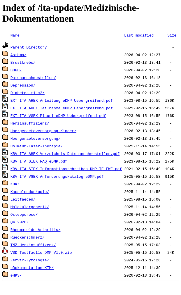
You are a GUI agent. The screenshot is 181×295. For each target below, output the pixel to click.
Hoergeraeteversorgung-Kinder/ (43, 130)
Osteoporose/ (24, 214)
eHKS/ (16, 275)
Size (171, 35)
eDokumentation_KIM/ (32, 267)
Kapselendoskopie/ (29, 191)
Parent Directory (28, 47)
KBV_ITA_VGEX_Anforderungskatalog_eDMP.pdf (57, 176)
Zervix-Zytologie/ (29, 260)
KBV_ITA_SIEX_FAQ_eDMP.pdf (38, 161)
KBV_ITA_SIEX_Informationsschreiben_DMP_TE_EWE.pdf (66, 168)
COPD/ (16, 70)
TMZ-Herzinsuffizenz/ (33, 244)
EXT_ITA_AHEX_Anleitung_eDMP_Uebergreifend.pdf (61, 100)
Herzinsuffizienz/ (29, 123)
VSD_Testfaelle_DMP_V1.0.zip (41, 252)
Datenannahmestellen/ (33, 77)
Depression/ (23, 85)
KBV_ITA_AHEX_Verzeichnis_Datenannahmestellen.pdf (65, 153)
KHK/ (15, 184)
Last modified (139, 35)
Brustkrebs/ (23, 62)
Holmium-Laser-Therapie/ (36, 146)
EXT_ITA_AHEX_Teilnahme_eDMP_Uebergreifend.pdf (61, 108)
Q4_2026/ (19, 222)
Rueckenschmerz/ (27, 237)
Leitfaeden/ (23, 199)
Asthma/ (18, 54)
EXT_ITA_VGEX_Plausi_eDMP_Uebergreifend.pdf (58, 115)
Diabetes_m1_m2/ (27, 92)
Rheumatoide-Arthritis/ (35, 229)
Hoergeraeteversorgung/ (35, 138)
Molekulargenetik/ (29, 206)
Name (15, 35)
